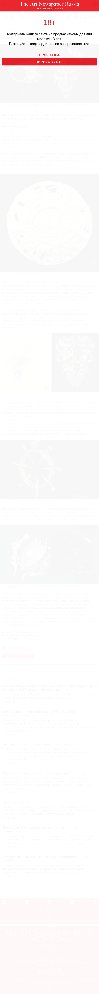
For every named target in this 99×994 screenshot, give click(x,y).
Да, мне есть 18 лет (49, 62)
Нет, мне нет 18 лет (49, 55)
